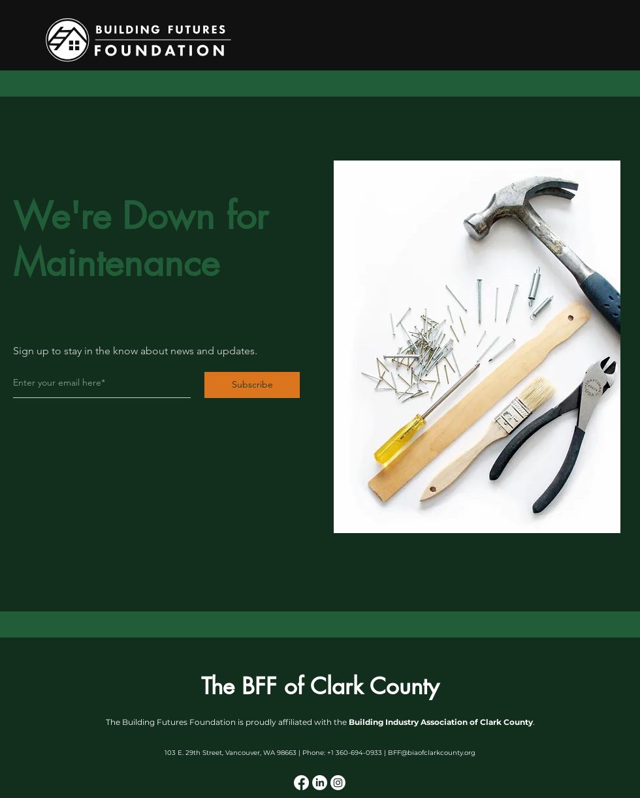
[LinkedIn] (319, 782)
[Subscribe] (252, 385)
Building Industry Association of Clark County (441, 722)
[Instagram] (337, 782)
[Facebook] (301, 782)
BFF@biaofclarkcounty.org (431, 752)
